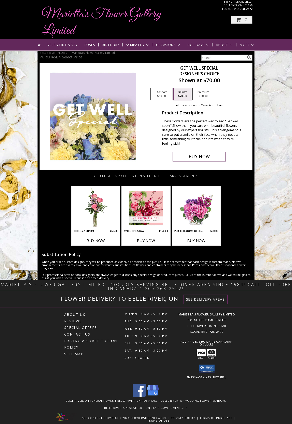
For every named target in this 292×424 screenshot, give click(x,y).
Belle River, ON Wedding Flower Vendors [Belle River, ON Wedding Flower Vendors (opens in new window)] (193, 400)
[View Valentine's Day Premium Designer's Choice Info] (146, 207)
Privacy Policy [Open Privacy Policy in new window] (183, 418)
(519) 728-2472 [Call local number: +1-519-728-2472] (242, 9)
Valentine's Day (62, 45)
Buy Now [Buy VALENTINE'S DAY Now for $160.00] (146, 240)
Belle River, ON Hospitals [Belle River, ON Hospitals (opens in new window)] (137, 400)
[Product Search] (223, 57)
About (224, 45)
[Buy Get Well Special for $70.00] (199, 156)
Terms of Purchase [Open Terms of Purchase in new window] (216, 418)
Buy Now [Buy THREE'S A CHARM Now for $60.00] (96, 240)
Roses (89, 45)
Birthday (110, 45)
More (247, 45)
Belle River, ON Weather (123, 408)
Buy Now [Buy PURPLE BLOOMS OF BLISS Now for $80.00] (196, 240)
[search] (249, 57)
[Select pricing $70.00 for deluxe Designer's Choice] (183, 94)
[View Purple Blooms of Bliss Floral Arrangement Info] (196, 207)
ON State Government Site (167, 408)
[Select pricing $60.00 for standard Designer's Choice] (162, 94)
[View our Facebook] (139, 396)
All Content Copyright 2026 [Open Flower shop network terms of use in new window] (106, 418)
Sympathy (137, 45)
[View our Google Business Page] (152, 396)
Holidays (198, 45)
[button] (241, 20)
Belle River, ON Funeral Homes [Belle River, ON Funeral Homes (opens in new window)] (90, 400)
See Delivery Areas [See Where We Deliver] (205, 299)
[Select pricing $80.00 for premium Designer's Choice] (203, 94)
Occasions (168, 45)
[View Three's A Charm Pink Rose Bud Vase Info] (96, 207)
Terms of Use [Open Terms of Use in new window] (158, 420)
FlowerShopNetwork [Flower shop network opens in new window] (149, 418)
